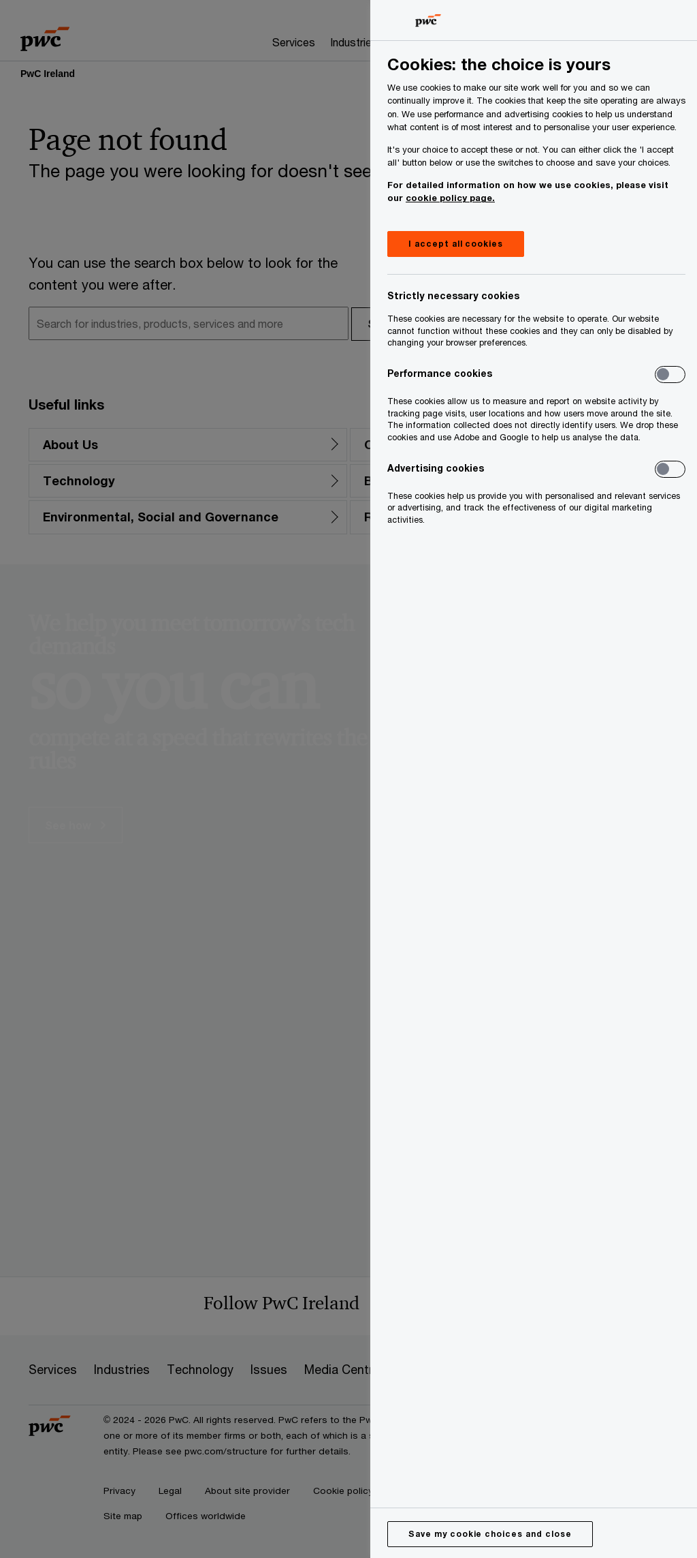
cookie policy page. (450, 197)
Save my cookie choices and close (490, 1534)
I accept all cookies (455, 244)
